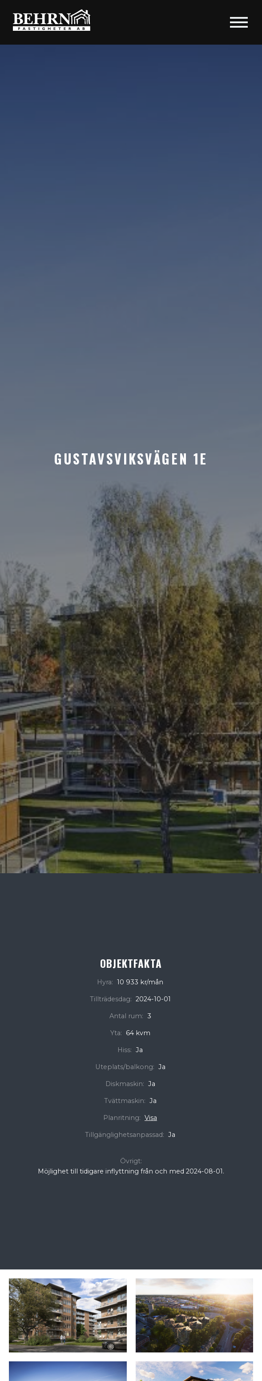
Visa (151, 1118)
